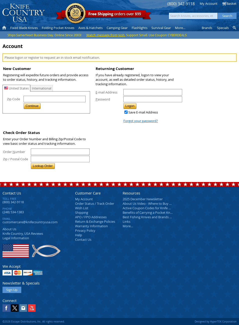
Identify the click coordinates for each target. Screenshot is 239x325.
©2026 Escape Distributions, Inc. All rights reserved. (34, 321)
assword (103, 99)
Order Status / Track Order (94, 203)
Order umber (14, 152)
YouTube (32, 308)
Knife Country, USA (23, 13)
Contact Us (12, 193)
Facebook (6, 308)
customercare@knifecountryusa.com (30, 222)
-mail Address (106, 92)
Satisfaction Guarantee (75, 13)
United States (16, 88)
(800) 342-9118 (181, 3)
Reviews (23, 233)
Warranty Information (91, 226)
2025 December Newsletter (143, 199)
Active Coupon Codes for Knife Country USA (155, 208)
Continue (32, 106)
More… (128, 226)
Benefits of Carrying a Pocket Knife (148, 212)
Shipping (81, 212)
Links (126, 221)
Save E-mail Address (143, 112)
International (41, 88)
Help (78, 235)
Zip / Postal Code (15, 159)
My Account (208, 3)
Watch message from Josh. (105, 35)
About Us (9, 229)
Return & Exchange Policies (95, 221)
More (180, 28)
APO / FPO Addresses (91, 217)
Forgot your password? (140, 120)
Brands (207, 28)
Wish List (81, 208)
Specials (223, 28)
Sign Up (12, 290)
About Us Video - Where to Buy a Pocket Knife (156, 203)
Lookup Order (43, 166)
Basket (231, 3)
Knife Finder (235, 27)
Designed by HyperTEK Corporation (215, 321)
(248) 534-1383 (13, 212)
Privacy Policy (85, 230)
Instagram (23, 308)
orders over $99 (103, 15)
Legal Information (16, 238)
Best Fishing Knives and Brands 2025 (149, 217)
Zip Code (13, 99)
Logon (129, 106)
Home (4, 27)
